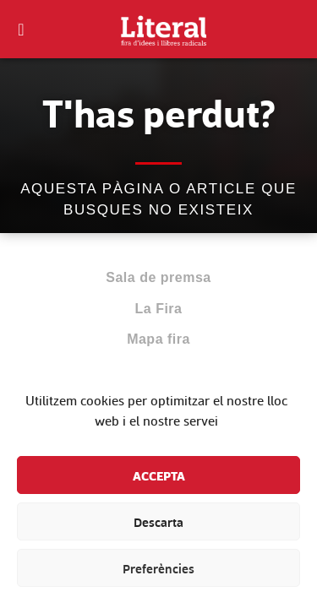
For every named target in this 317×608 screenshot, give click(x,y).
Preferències (158, 568)
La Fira (159, 308)
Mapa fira (158, 339)
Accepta (159, 475)
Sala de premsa (158, 277)
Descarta (158, 522)
